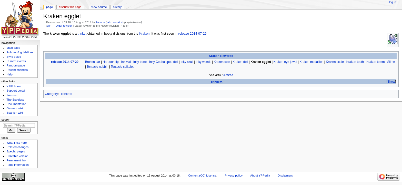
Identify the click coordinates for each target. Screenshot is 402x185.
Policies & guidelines (19, 52)
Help (9, 74)
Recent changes (17, 69)
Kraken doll (240, 62)
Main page (13, 47)
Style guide (13, 56)
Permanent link (16, 160)
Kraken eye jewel (285, 62)
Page (49, 6)
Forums (11, 95)
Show (391, 81)
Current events (16, 61)
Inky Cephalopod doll (163, 62)
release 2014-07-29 (192, 33)
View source (99, 6)
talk (109, 22)
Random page (15, 65)
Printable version (17, 156)
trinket (82, 33)
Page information (17, 164)
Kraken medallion (311, 62)
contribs (118, 22)
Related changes (17, 147)
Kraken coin (222, 62)
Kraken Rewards (221, 56)
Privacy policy (234, 175)
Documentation (16, 103)
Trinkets (216, 82)
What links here (16, 142)
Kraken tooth (355, 62)
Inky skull (186, 62)
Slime (391, 62)
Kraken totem (375, 62)
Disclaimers (285, 175)
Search (6, 119)
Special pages (15, 151)
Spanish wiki (14, 112)
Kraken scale (335, 62)
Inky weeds (203, 62)
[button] (391, 81)
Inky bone (140, 62)
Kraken (144, 33)
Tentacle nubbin (97, 67)
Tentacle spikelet (122, 67)
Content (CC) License (202, 175)
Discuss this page (70, 6)
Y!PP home (13, 86)
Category (51, 94)
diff (49, 25)
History (117, 6)
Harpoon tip (110, 62)
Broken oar (92, 62)
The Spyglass (15, 99)
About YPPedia (260, 175)
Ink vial (126, 62)
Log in (392, 2)
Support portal (15, 90)
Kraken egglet (260, 62)
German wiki (14, 108)
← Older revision (62, 25)
